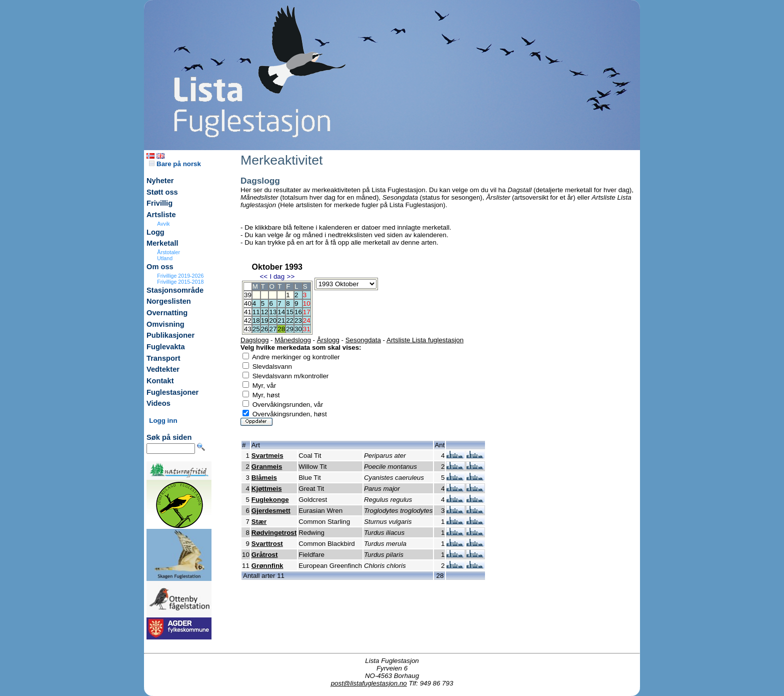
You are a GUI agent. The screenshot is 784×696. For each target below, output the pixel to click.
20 (272, 320)
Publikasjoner (170, 335)
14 (281, 312)
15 (290, 312)
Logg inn (163, 420)
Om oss (160, 267)
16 (298, 312)
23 (298, 320)
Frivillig (159, 203)
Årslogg (328, 340)
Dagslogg (254, 340)
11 (256, 312)
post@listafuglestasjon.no (369, 683)
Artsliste (161, 215)
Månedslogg (292, 340)
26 (264, 329)
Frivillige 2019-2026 (180, 276)
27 (272, 329)
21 (281, 320)
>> (291, 276)
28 (281, 329)
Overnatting (167, 313)
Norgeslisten (168, 301)
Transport (163, 358)
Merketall (162, 243)
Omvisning (165, 324)
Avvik (163, 224)
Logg (155, 232)
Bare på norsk (175, 164)
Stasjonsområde (175, 290)
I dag (277, 276)
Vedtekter (163, 369)
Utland (164, 258)
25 (256, 329)
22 (290, 320)
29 (290, 329)
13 (272, 312)
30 (298, 329)
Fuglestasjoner (172, 392)
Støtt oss (162, 192)
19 (264, 320)
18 (256, 320)
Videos (158, 403)
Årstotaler (168, 252)
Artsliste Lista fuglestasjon (425, 340)
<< (264, 276)
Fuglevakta (165, 347)
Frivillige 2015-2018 (180, 282)
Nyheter (160, 181)
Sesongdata (363, 340)
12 (264, 312)
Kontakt (160, 381)
